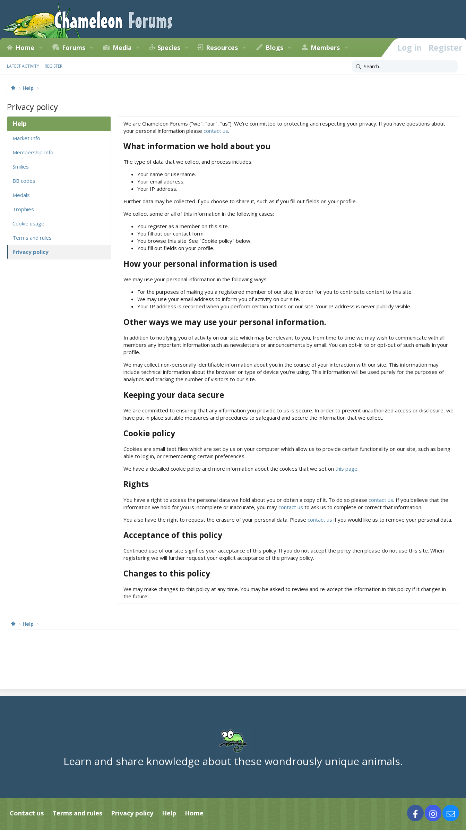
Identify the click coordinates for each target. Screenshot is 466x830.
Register (53, 66)
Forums (73, 47)
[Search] (405, 66)
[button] (40, 47)
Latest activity (23, 66)
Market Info (26, 138)
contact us (216, 130)
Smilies (20, 166)
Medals (21, 194)
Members (325, 47)
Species (168, 47)
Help (169, 813)
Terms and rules (32, 237)
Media (122, 47)
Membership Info (32, 152)
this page (346, 468)
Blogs (274, 47)
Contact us (27, 813)
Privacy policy (30, 251)
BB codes (23, 180)
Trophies (23, 209)
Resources (222, 47)
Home (25, 47)
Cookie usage (28, 223)
